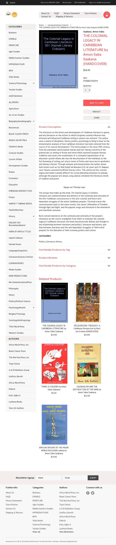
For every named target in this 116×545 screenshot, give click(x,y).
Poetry (12, 295)
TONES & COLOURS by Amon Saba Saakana (53, 388)
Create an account (103, 2)
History (12, 216)
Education (13, 184)
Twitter (92, 493)
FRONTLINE (14, 45)
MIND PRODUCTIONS (18, 276)
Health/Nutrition (16, 210)
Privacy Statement (72, 13)
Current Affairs (15, 159)
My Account (67, 2)
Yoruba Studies (15, 89)
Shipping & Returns (64, 16)
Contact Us (46, 16)
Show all (36, 532)
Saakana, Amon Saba (93, 31)
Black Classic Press (17, 351)
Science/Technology (18, 83)
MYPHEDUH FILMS (17, 64)
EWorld (12, 389)
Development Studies (18, 165)
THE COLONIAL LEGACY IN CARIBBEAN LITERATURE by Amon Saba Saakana (54, 328)
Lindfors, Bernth (16, 376)
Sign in (91, 2)
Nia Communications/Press (20, 282)
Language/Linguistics (18, 250)
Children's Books (16, 146)
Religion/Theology (17, 314)
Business (13, 32)
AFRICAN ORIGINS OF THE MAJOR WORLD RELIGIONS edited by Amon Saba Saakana (54, 450)
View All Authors (16, 408)
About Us (45, 13)
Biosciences (14, 127)
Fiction (12, 197)
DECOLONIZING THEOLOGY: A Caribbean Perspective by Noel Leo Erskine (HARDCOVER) (87, 328)
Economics (13, 178)
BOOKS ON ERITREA (18, 140)
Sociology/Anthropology (19, 320)
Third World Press (16, 326)
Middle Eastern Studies (19, 58)
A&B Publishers (16, 96)
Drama (12, 172)
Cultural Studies (16, 153)
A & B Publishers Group (19, 370)
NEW (11, 70)
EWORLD (12, 39)
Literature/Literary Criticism (21, 257)
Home (41, 25)
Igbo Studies (14, 51)
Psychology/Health (17, 307)
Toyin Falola (14, 363)
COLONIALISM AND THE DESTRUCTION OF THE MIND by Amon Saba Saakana (87, 389)
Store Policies (91, 13)
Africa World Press (17, 382)
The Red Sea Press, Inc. (19, 357)
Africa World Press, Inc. (19, 344)
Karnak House (15, 244)
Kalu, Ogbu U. (15, 395)
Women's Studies (16, 333)
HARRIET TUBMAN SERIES (20, 203)
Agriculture (14, 108)
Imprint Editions (16, 238)
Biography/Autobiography (20, 121)
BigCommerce (72, 541)
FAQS (56, 13)
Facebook (88, 493)
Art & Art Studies (16, 115)
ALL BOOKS (14, 102)
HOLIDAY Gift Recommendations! (17, 224)
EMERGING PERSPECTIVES (20, 191)
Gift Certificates (80, 2)
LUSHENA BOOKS (16, 263)
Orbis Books (14, 77)
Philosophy (14, 288)
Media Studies (15, 269)
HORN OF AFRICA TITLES (20, 231)
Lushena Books (15, 401)
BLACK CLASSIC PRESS (18, 134)
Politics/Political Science (19, 301)
